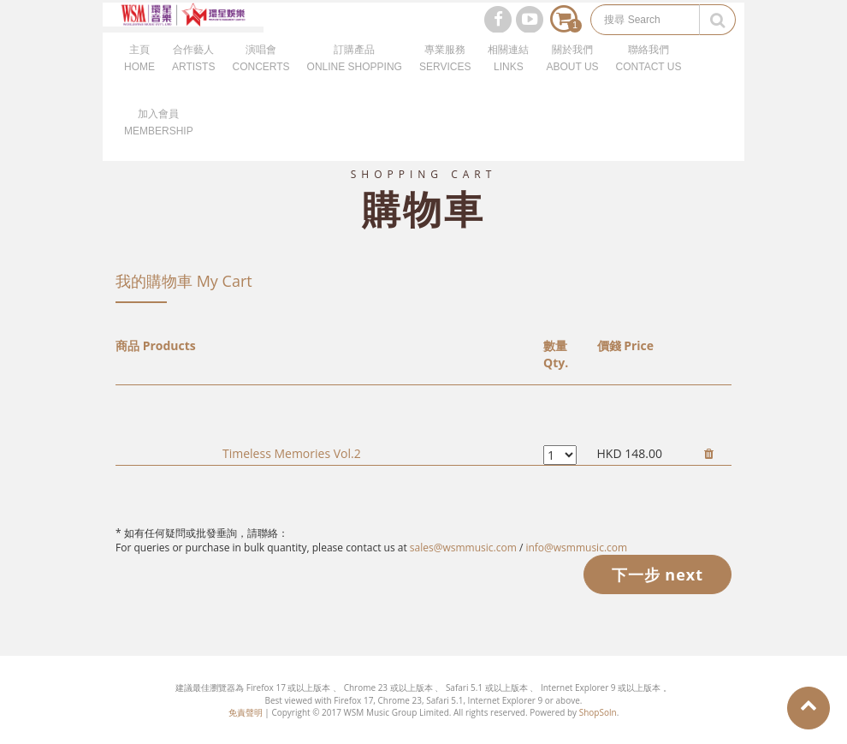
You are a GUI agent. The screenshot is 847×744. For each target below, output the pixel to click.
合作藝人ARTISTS (193, 77)
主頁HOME (139, 77)
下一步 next (657, 574)
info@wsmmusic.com (576, 547)
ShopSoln (598, 712)
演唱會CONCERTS (260, 77)
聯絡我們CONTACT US (649, 77)
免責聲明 (245, 712)
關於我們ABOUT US (572, 77)
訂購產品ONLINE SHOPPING (354, 77)
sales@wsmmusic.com (463, 547)
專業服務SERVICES (445, 77)
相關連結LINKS (508, 77)
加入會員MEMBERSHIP (158, 141)
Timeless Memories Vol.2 (291, 453)
